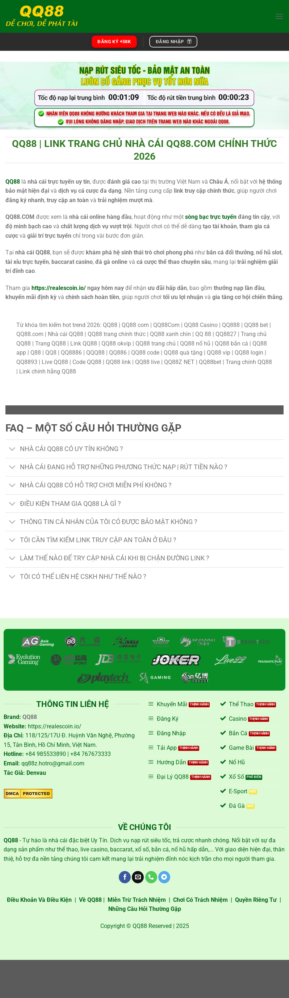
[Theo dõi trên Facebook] (125, 877)
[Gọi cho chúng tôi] (151, 877)
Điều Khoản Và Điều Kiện (39, 899)
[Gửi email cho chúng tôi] (138, 877)
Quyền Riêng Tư (256, 899)
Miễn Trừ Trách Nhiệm (137, 899)
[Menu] (279, 16)
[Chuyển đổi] (12, 449)
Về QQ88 (90, 899)
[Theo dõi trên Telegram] (164, 877)
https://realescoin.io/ (59, 288)
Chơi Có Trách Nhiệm (200, 899)
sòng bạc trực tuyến (210, 216)
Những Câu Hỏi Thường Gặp (144, 908)
